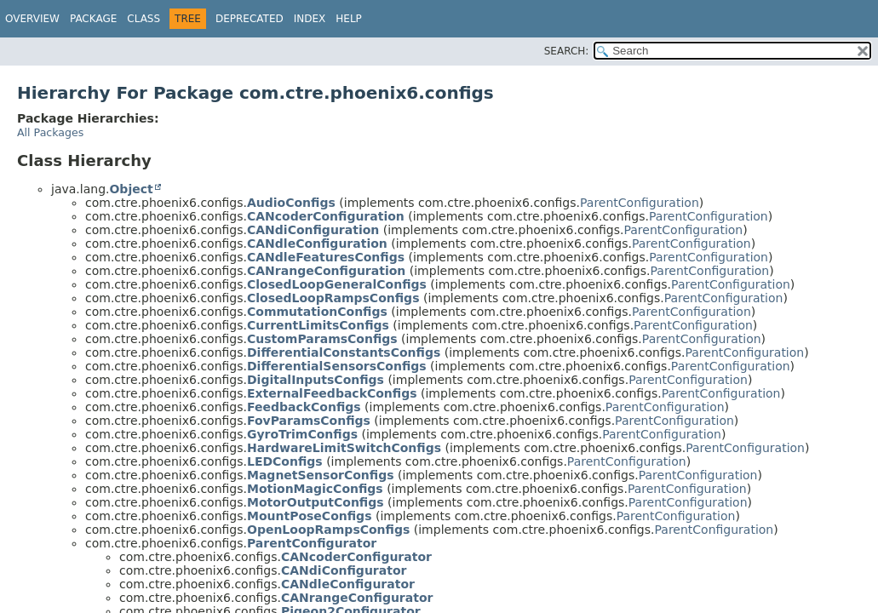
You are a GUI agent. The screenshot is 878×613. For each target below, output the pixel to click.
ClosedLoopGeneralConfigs (337, 284)
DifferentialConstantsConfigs (343, 352)
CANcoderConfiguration (326, 216)
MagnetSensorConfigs (320, 475)
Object (130, 189)
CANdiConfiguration (313, 230)
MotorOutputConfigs (315, 502)
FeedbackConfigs (304, 407)
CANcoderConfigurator (356, 557)
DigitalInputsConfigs (315, 380)
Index (310, 19)
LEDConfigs (285, 461)
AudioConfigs (291, 202)
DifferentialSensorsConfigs (337, 366)
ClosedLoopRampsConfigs (333, 298)
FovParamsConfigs (308, 420)
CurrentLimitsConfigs (318, 325)
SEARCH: (566, 51)
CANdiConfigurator (343, 570)
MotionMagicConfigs (315, 489)
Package (93, 19)
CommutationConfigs (317, 311)
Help (349, 19)
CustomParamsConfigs (322, 339)
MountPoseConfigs (309, 516)
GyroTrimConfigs (302, 434)
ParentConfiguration (639, 202)
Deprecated (249, 19)
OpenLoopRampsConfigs (328, 529)
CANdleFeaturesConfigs (326, 257)
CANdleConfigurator (348, 584)
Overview (32, 19)
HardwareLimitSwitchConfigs (344, 448)
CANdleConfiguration (317, 243)
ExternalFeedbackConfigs (332, 393)
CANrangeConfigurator (357, 597)
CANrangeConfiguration (326, 271)
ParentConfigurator (311, 543)
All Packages (50, 132)
